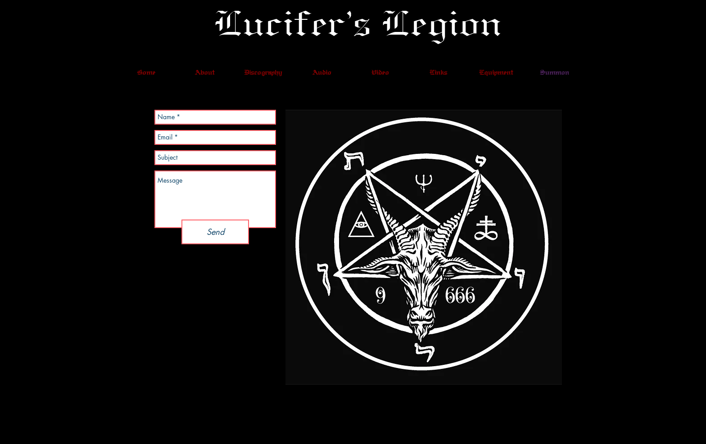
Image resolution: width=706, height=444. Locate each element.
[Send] (215, 232)
